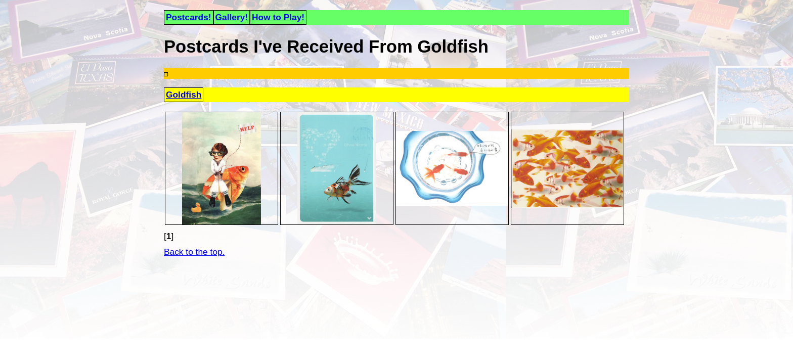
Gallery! (231, 17)
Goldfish (183, 94)
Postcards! (188, 17)
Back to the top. (194, 252)
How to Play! (278, 17)
